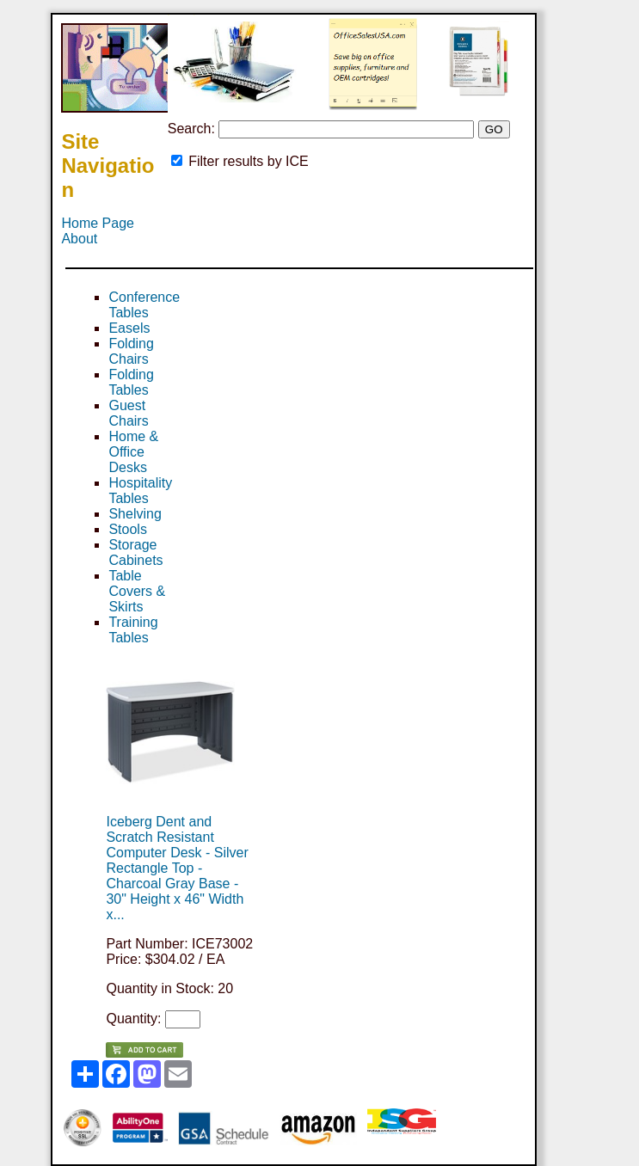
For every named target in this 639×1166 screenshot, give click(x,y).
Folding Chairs (130, 351)
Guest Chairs (128, 413)
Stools (127, 529)
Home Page (97, 223)
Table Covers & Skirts (136, 591)
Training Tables (132, 630)
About (79, 238)
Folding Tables (130, 382)
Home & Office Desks (133, 452)
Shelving (134, 513)
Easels (129, 328)
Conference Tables (144, 305)
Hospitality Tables (140, 491)
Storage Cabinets (135, 552)
